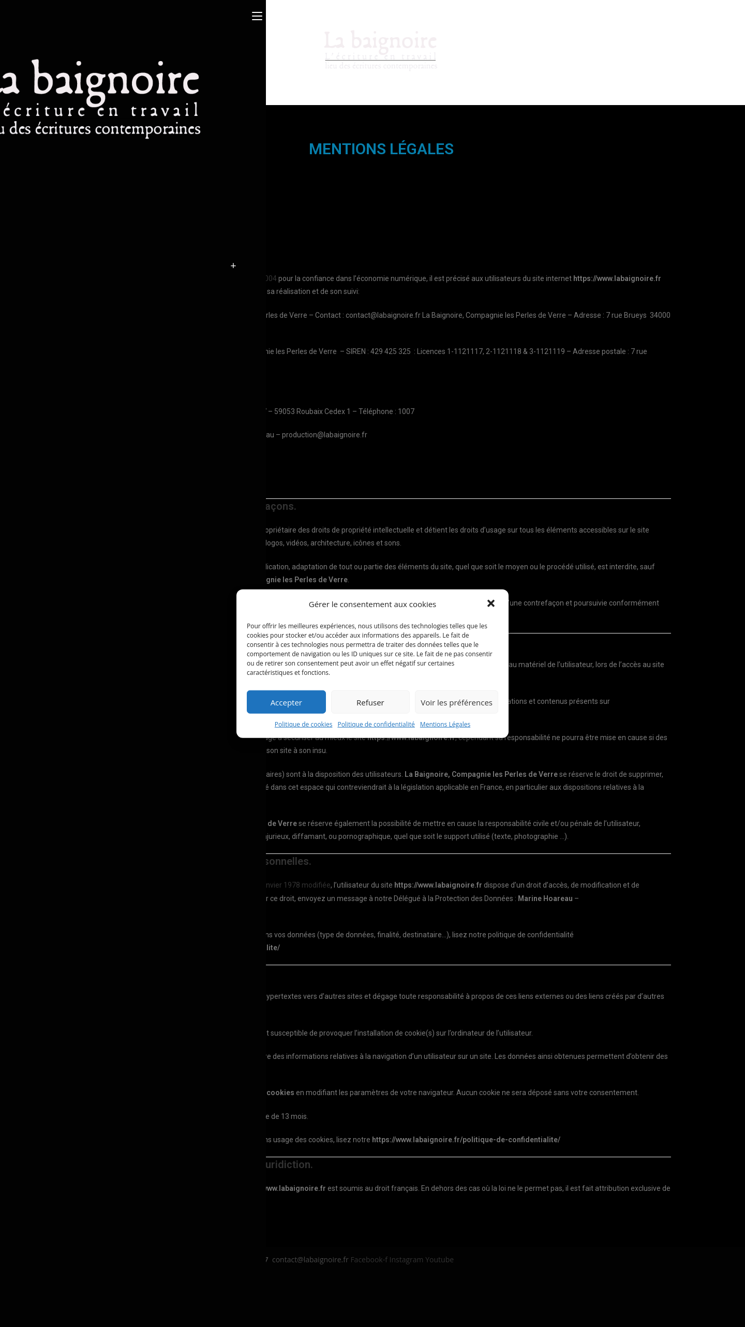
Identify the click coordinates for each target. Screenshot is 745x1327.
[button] (492, 604)
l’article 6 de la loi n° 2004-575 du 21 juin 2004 (203, 278)
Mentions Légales (445, 724)
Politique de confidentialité (375, 724)
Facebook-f (369, 1259)
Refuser (370, 702)
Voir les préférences (457, 702)
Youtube (439, 1259)
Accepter (286, 702)
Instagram (408, 1259)
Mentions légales (92, 1281)
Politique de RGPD (95, 1306)
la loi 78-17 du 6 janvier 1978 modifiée (269, 885)
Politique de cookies (304, 724)
